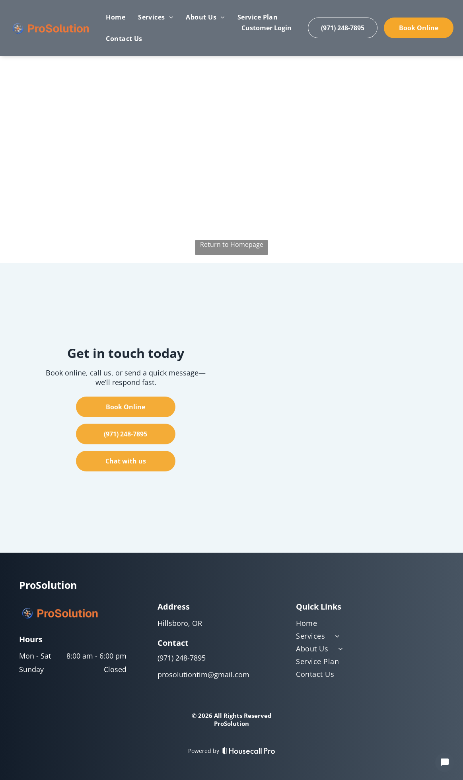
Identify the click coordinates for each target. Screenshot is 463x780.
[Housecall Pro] (248, 751)
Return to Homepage (231, 244)
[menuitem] (115, 17)
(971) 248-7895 (182, 658)
